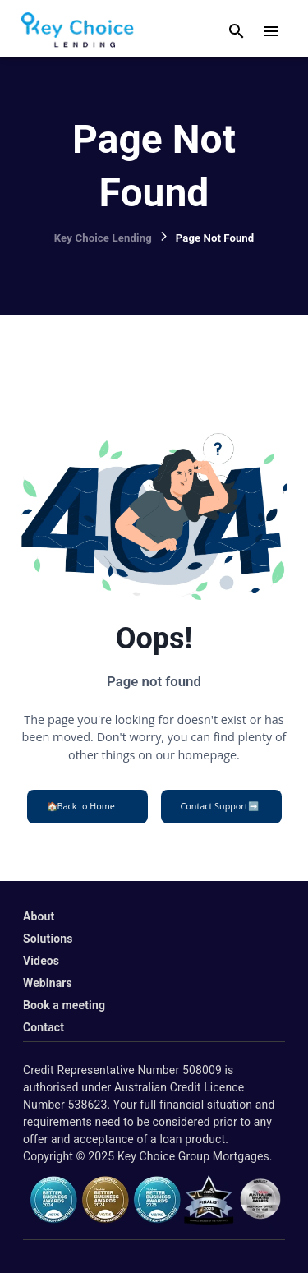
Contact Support (220, 806)
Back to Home (81, 806)
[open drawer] (271, 31)
